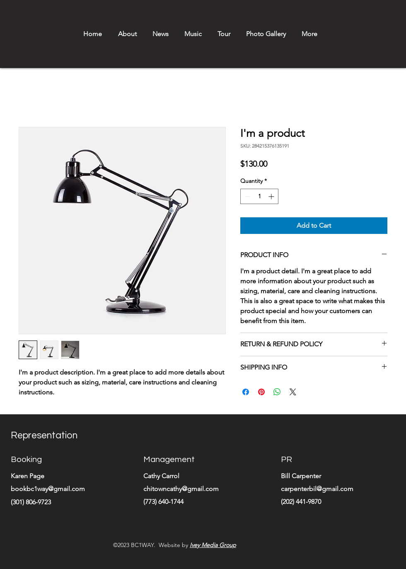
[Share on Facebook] (246, 392)
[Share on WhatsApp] (277, 392)
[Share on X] (293, 392)
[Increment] (272, 196)
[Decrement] (247, 196)
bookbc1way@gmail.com (48, 489)
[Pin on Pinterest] (261, 392)
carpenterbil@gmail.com (317, 489)
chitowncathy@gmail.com (181, 489)
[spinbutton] (259, 196)
